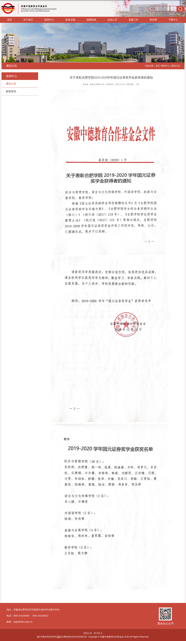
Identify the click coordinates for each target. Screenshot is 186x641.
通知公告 (175, 66)
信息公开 (112, 19)
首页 (9, 19)
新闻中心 (49, 19)
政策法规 (70, 19)
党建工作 (133, 19)
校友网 (153, 19)
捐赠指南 (91, 19)
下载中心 (173, 19)
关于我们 (28, 19)
